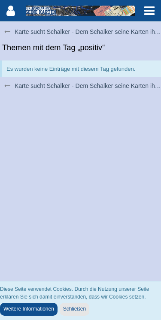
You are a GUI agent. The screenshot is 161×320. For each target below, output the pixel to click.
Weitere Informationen (28, 309)
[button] (149, 11)
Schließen (74, 309)
